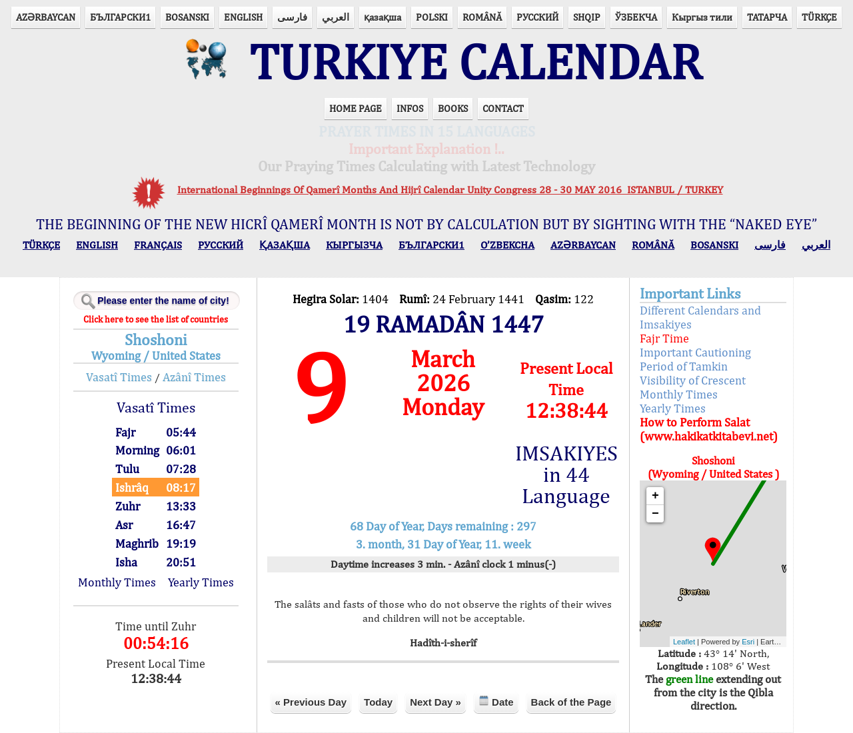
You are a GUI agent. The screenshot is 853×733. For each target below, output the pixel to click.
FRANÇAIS (158, 245)
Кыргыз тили (702, 17)
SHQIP (586, 17)
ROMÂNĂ (482, 17)
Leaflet (684, 642)
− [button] (655, 514)
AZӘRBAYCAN (45, 17)
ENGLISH (243, 17)
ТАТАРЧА (767, 17)
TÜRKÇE (819, 17)
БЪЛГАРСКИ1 (120, 17)
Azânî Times (194, 377)
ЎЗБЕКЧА (636, 17)
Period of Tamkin (684, 366)
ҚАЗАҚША (284, 245)
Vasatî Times (119, 377)
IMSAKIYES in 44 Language (566, 474)
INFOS (410, 108)
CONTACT (503, 108)
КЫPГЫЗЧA (354, 245)
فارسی (292, 17)
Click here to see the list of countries (155, 319)
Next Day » (435, 702)
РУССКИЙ (537, 17)
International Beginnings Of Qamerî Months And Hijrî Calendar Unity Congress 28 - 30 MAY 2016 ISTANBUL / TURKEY (450, 189)
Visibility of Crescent (693, 380)
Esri (748, 642)
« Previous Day (311, 702)
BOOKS (453, 108)
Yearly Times (201, 582)
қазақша (382, 17)
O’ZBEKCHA (507, 245)
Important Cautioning (695, 352)
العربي (335, 17)
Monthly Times (117, 582)
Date (496, 701)
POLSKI (432, 17)
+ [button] (655, 496)
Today (378, 702)
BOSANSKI (187, 17)
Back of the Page (571, 702)
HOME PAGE (355, 108)
